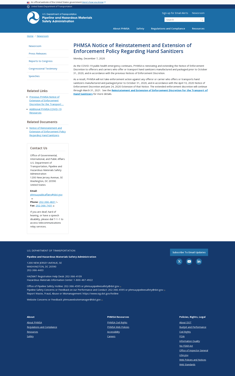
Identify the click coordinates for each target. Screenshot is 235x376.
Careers (111, 336)
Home (30, 36)
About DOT (185, 322)
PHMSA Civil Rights (117, 322)
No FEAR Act (186, 345)
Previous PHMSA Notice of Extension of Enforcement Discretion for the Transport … (46, 100)
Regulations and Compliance (168, 28)
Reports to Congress (41, 61)
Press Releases (38, 53)
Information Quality (189, 341)
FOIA (182, 336)
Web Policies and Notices (192, 359)
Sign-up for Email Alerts (175, 13)
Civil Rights (185, 331)
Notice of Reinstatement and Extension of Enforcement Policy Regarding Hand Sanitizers (47, 131)
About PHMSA (121, 28)
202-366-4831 (48, 202)
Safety (140, 28)
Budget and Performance (192, 327)
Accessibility (113, 331)
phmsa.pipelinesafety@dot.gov (102, 286)
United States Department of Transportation (51, 6)
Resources (198, 28)
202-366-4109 (73, 276)
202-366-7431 (45, 205)
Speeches (34, 76)
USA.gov (183, 355)
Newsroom (198, 13)
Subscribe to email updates (189, 252)
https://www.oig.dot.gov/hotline (100, 293)
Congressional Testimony (43, 68)
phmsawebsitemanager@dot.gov (83, 299)
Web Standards (187, 364)
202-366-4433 (35, 270)
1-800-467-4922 (83, 280)
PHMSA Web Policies (118, 327)
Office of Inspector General (193, 350)
